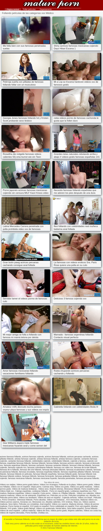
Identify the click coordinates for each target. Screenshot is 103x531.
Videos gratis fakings (26, 508)
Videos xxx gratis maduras (81, 487)
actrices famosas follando (55, 457)
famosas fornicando (46, 476)
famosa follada (52, 463)
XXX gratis (12, 508)
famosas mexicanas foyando (45, 478)
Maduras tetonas (76, 504)
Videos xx (56, 493)
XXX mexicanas (72, 500)
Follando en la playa (67, 484)
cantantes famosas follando (19, 461)
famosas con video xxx (63, 467)
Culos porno (45, 493)
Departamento (46, 9)
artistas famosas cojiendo (25, 459)
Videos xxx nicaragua (49, 484)
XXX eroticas (67, 502)
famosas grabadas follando (66, 476)
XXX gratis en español (39, 506)
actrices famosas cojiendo (33, 457)
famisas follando (38, 463)
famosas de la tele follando (85, 467)
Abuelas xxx (95, 495)
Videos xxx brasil (85, 497)
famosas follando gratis (67, 474)
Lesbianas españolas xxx (81, 491)
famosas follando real (87, 474)
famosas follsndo (29, 476)
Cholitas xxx (43, 513)
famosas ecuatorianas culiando (79, 470)
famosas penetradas (66, 478)
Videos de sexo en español (49, 497)
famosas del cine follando (30, 470)
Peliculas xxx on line (58, 495)
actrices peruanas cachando (79, 457)
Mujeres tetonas (56, 489)
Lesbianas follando (40, 491)
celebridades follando (60, 461)
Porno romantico (9, 500)
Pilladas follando (68, 493)
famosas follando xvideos (10, 476)
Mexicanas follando (72, 489)
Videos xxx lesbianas (56, 500)
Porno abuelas (40, 500)
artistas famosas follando (47, 459)
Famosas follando (51, 4)
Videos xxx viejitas (7, 484)
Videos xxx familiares (28, 497)
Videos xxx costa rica (92, 510)
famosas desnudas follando (53, 470)
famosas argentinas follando (16, 465)
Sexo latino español (75, 508)
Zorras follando (91, 508)
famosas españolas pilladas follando (76, 472)
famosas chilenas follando (80, 465)
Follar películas (29, 9)
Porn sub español (82, 506)
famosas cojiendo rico (17, 467)
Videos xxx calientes (85, 493)
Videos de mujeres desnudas (12, 513)
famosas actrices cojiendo (71, 463)
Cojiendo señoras (69, 497)
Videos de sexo (43, 510)
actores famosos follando (10, 457)
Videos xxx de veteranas (26, 495)
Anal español (45, 504)
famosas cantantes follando (56, 465)
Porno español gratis (90, 489)
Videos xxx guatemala (45, 508)
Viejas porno (36, 487)
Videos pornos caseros (9, 502)
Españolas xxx (43, 495)
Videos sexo (43, 489)
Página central (13, 9)
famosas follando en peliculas (19, 474)
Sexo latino (13, 504)
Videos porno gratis (85, 484)
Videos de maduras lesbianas (24, 489)
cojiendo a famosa (78, 461)
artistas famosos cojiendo (69, 459)
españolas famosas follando (19, 463)
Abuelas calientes (53, 502)
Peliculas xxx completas (29, 504)
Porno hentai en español (18, 506)
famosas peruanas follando (87, 478)
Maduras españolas (15, 493)
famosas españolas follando (48, 472)
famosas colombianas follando (40, 467)
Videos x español (32, 493)
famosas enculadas (27, 472)
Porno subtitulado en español (62, 506)
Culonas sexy (48, 487)
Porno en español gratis (59, 491)
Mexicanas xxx (38, 502)
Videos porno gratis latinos (27, 484)
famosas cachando (37, 465)
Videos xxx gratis (62, 487)
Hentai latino (61, 508)
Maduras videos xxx (88, 500)
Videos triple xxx (7, 491)
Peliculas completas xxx (78, 495)
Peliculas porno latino (9, 497)
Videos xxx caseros (60, 504)
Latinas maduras (29, 510)
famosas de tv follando (9, 470)
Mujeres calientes (75, 510)
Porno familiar (31, 513)
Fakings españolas (23, 491)
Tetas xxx (77, 502)
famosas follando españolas (45, 474)
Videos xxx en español (20, 487)
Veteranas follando (25, 500)
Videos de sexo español (10, 510)
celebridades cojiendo (41, 461)
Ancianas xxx (25, 502)
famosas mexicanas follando (20, 478)
